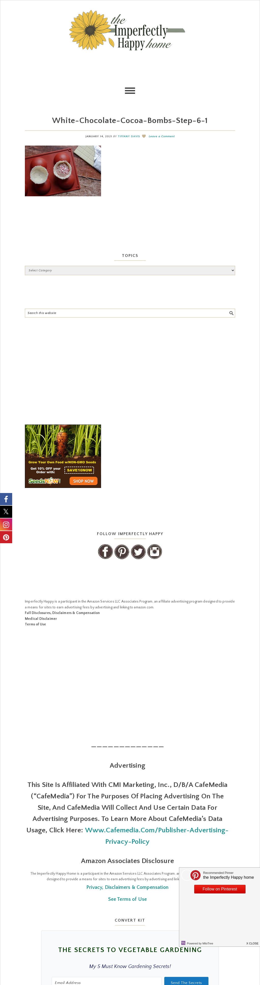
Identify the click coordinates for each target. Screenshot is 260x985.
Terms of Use (35, 624)
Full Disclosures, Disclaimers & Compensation (62, 613)
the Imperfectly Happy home (130, 30)
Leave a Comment (162, 136)
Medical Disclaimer (41, 619)
